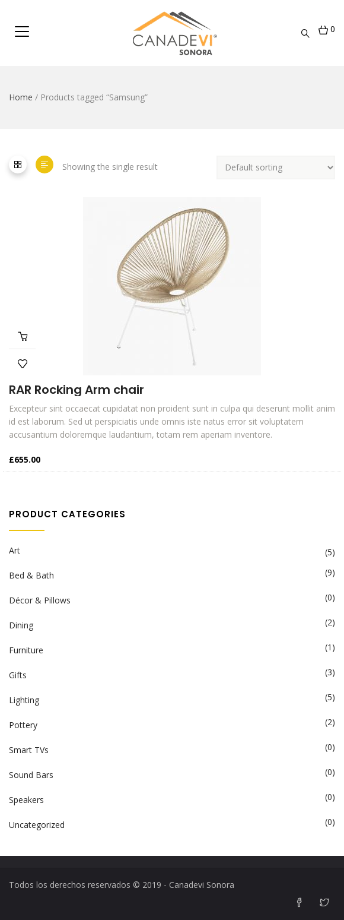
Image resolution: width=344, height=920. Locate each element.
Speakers (26, 799)
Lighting (24, 700)
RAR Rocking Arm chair (76, 389)
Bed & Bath (31, 575)
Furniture (26, 650)
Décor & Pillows (40, 600)
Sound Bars (31, 774)
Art (14, 550)
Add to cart (22, 335)
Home (21, 97)
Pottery (23, 725)
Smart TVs (29, 749)
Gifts (18, 675)
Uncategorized (37, 824)
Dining (21, 625)
